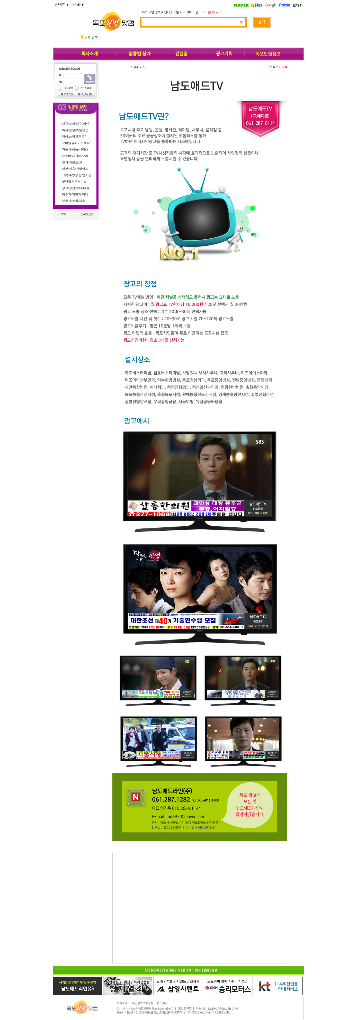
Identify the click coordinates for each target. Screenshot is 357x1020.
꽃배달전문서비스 (74, 181)
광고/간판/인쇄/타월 (75, 188)
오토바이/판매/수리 (75, 156)
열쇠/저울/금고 (72, 162)
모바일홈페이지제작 (76, 143)
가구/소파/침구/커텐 (75, 123)
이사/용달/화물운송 (75, 130)
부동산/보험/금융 (73, 201)
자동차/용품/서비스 (75, 149)
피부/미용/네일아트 (75, 168)
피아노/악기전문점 (74, 136)
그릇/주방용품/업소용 (77, 175)
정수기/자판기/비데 (75, 194)
